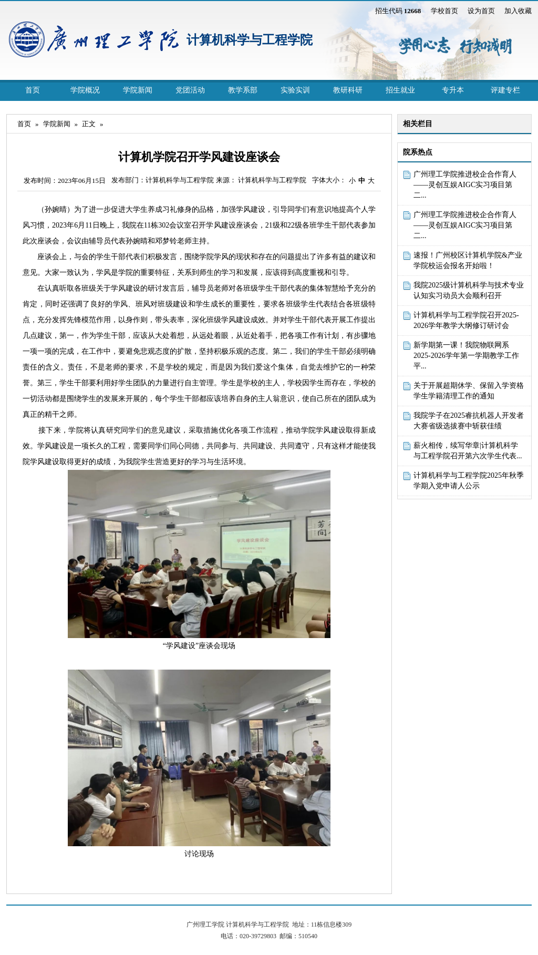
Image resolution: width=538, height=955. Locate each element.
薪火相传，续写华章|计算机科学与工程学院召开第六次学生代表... (467, 450)
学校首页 (444, 11)
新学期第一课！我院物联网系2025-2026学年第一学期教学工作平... (466, 355)
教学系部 (242, 90)
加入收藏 (518, 11)
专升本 (453, 90)
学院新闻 (137, 90)
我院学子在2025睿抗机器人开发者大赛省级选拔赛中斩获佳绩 (468, 421)
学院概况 (85, 90)
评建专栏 (505, 90)
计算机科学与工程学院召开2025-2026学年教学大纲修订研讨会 (466, 320)
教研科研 (348, 90)
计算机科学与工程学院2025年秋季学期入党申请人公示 (468, 480)
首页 (32, 90)
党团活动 (190, 90)
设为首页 (481, 11)
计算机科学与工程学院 (250, 40)
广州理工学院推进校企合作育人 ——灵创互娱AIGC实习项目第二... (464, 184)
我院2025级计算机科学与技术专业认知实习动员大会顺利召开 (468, 290)
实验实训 (295, 90)
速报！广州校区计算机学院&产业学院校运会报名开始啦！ (467, 260)
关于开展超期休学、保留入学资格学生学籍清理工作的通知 (468, 391)
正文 (89, 124)
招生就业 (400, 90)
